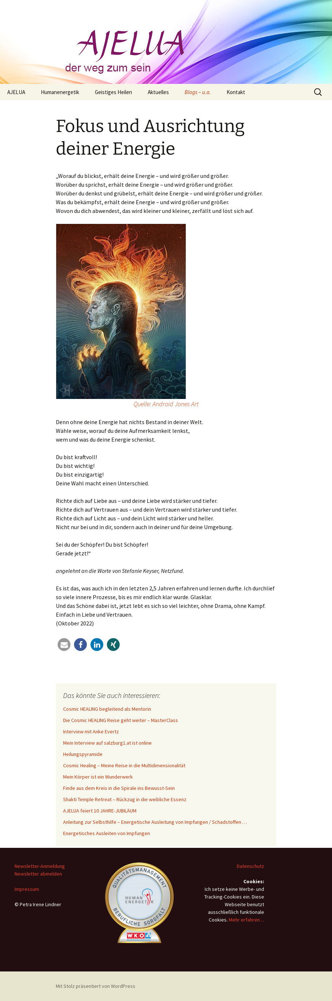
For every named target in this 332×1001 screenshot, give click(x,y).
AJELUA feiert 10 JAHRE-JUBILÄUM (99, 810)
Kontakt (236, 92)
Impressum (27, 889)
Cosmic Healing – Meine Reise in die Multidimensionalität (124, 765)
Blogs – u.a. (198, 92)
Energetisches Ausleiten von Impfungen (106, 833)
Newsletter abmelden (38, 873)
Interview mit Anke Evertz (91, 731)
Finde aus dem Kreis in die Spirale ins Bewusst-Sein (119, 788)
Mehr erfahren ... (246, 919)
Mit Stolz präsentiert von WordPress (95, 986)
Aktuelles (158, 92)
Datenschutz (250, 866)
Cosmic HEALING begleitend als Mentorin (107, 709)
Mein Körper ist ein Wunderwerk (98, 776)
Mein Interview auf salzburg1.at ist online (107, 743)
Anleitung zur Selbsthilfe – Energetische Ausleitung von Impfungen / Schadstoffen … (155, 822)
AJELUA (16, 92)
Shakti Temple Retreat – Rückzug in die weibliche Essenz (124, 799)
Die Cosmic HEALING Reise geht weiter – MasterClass (120, 720)
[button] (64, 644)
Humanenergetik (60, 92)
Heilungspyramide (83, 754)
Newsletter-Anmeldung (40, 866)
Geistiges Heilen (113, 92)
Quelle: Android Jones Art (166, 404)
